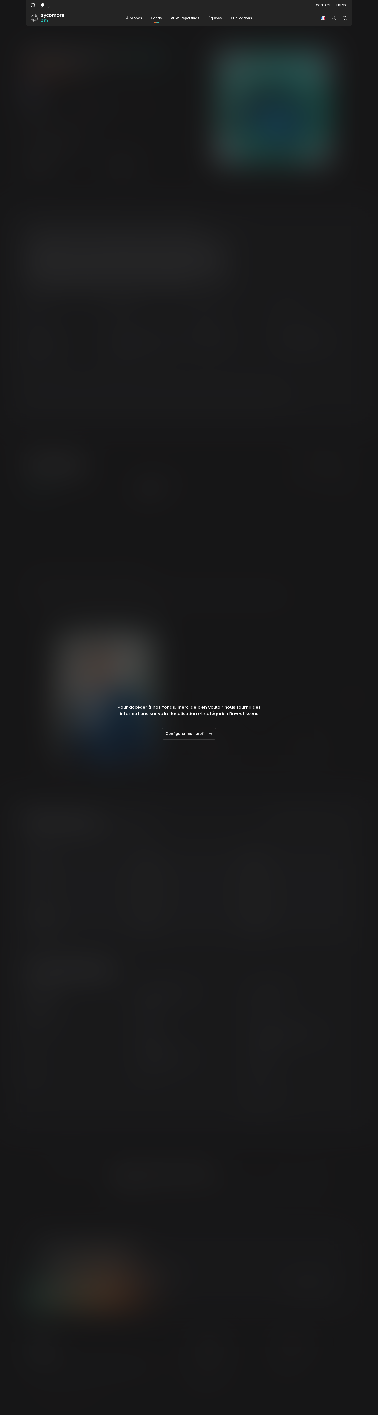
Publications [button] (241, 18)
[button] (323, 18)
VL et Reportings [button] (185, 18)
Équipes (215, 18)
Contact (323, 5)
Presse (341, 5)
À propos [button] (134, 18)
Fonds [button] (156, 18)
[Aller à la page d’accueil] (47, 18)
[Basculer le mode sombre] (45, 5)
